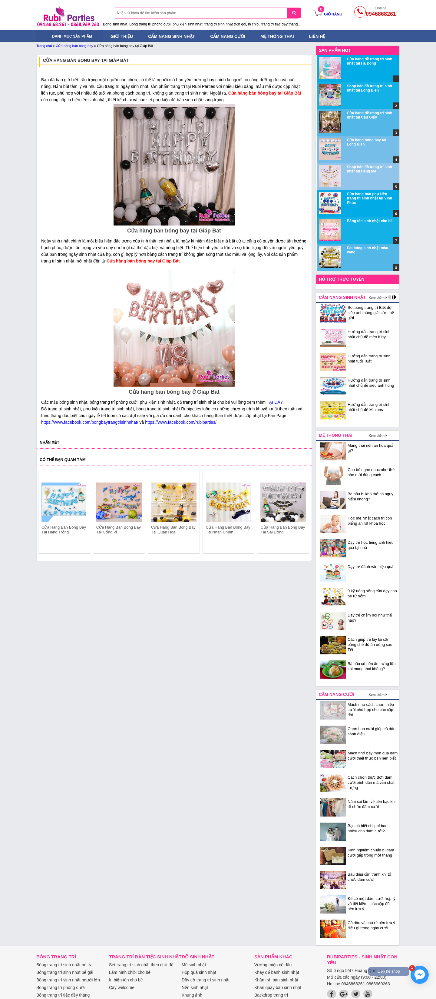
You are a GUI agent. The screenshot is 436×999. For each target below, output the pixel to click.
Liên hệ (317, 36)
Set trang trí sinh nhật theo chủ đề (141, 964)
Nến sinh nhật (195, 987)
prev (46, 512)
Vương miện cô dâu (273, 964)
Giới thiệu (122, 36)
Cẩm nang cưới (227, 36)
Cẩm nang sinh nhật (171, 36)
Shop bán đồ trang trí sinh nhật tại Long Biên (369, 88)
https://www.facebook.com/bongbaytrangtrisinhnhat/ (89, 422)
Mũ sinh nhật (194, 964)
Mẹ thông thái (277, 36)
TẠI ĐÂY (274, 402)
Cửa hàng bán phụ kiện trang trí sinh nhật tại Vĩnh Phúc (369, 198)
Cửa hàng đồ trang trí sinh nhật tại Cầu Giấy (369, 115)
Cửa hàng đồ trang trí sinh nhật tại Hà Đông (369, 61)
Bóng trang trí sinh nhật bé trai (65, 964)
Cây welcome (121, 987)
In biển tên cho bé (126, 979)
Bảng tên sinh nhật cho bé (370, 221)
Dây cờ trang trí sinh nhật (206, 979)
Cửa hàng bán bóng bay (74, 46)
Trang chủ (44, 46)
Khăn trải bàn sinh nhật (276, 979)
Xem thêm (376, 297)
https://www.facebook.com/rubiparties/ (180, 422)
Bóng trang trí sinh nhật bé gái (64, 972)
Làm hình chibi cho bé (129, 972)
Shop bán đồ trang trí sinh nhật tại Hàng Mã (369, 169)
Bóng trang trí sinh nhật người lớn (68, 979)
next (301, 512)
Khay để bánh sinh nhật (276, 972)
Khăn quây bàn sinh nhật (277, 987)
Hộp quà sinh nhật (199, 972)
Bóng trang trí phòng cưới (60, 987)
